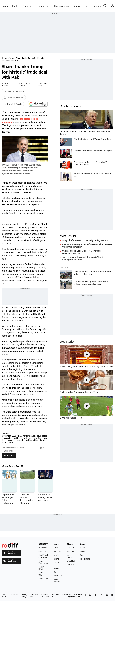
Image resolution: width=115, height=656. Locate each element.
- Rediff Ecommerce (43, 562)
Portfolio (70, 565)
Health (83, 548)
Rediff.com (72, 595)
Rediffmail (42, 548)
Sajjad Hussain (5, 84)
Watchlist (71, 561)
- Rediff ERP (43, 579)
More (98, 6)
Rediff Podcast (57, 580)
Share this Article (13, 104)
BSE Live (70, 548)
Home (5, 6)
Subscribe (9, 455)
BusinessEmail (61, 6)
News (27, 6)
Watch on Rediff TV (13, 97)
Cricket (56, 563)
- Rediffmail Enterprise (43, 556)
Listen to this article (14, 91)
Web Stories (67, 341)
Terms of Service (34, 596)
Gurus (77, 6)
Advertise (14, 595)
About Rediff (4, 596)
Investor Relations (45, 596)
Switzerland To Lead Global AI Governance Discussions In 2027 (82, 252)
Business (57, 551)
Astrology (58, 576)
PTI (9, 434)
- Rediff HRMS (41, 568)
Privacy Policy (24, 596)
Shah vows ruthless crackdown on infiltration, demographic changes (84, 258)
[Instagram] (101, 596)
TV (86, 6)
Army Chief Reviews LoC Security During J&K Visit (85, 240)
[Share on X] (90, 596)
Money (43, 6)
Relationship (85, 559)
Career (82, 555)
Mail (14, 6)
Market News (70, 556)
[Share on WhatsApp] (84, 596)
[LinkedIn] (112, 596)
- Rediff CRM (41, 574)
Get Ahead (56, 567)
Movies (56, 555)
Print (43, 448)
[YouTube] (107, 596)
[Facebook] (95, 596)
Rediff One (42, 551)
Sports (56, 559)
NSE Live (70, 551)
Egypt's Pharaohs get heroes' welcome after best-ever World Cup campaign (87, 245)
